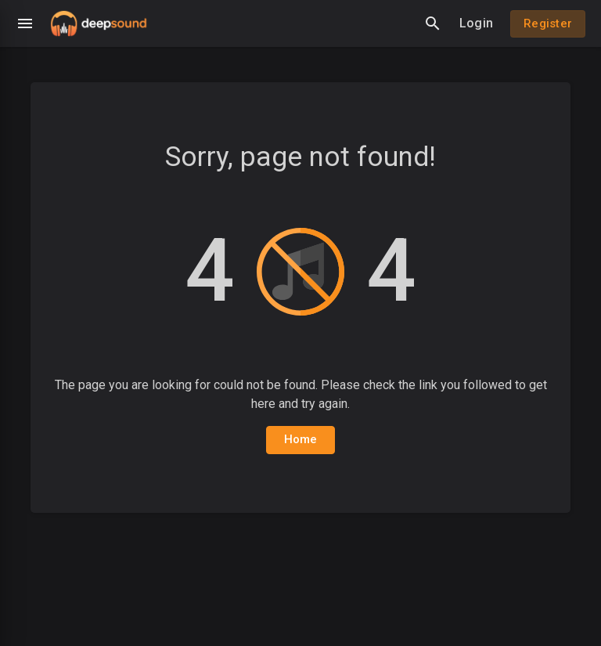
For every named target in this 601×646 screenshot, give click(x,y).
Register (548, 23)
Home (301, 439)
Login (476, 23)
